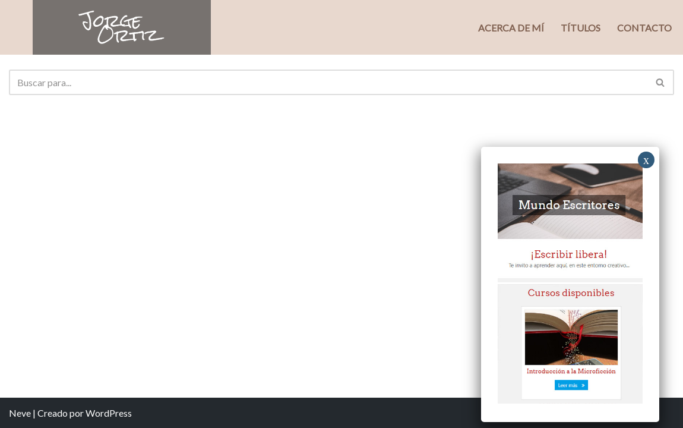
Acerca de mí (511, 27)
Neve (20, 412)
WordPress (109, 412)
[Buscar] (328, 82)
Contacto (644, 27)
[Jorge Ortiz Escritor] (121, 27)
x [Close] (646, 159)
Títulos (580, 27)
